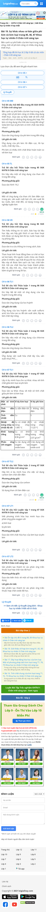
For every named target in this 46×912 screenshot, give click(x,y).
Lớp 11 (34, 849)
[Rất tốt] (40, 157)
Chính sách (6, 886)
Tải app (20, 868)
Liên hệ (5, 881)
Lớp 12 (19, 849)
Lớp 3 (18, 864)
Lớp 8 (33, 854)
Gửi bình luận (8, 829)
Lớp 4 (3, 864)
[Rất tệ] (23, 157)
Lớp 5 (33, 859)
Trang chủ (5, 849)
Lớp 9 (18, 854)
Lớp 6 (18, 859)
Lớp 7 (3, 859)
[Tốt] (36, 157)
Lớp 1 (3, 868)
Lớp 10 (4, 854)
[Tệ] (27, 157)
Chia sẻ (5, 620)
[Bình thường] (31, 157)
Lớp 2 (33, 864)
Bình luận (16, 621)
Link (29, 744)
